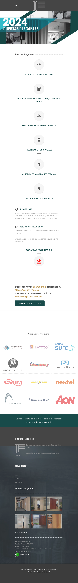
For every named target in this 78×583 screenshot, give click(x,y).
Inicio (17, 475)
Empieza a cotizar (30, 303)
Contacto (18, 482)
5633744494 (22, 554)
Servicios (18, 478)
